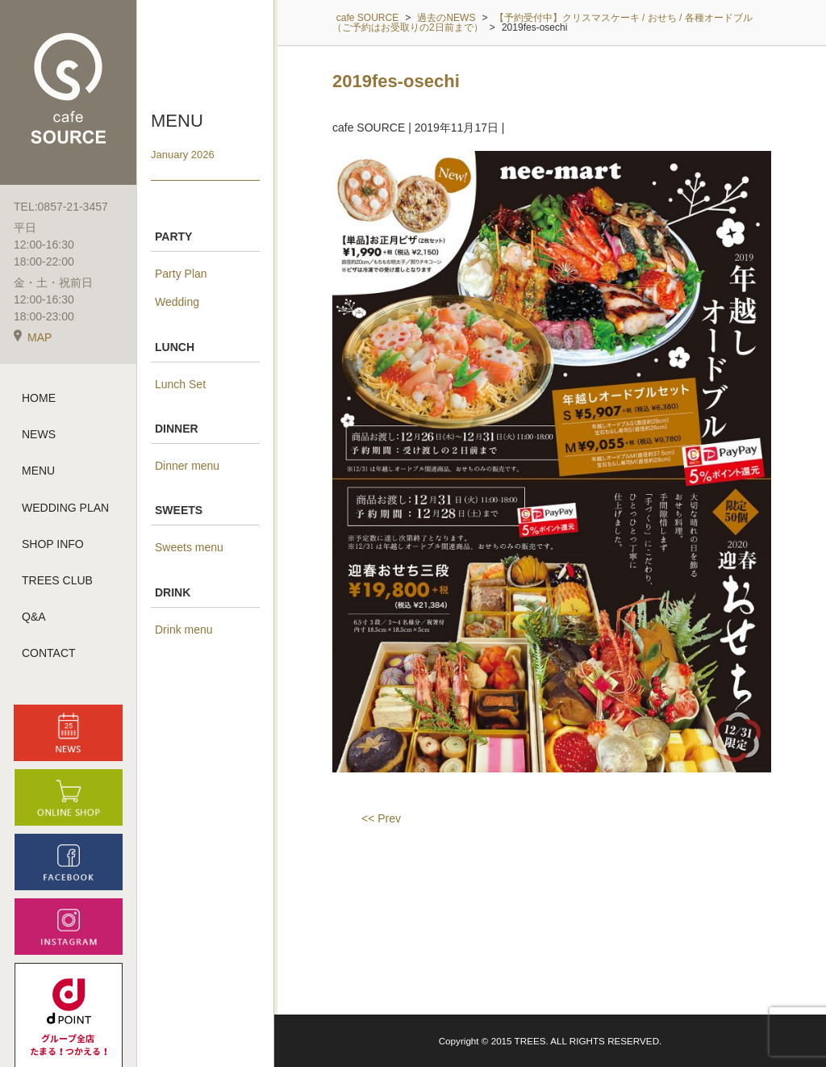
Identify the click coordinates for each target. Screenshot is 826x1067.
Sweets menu (189, 547)
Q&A (34, 616)
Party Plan (181, 273)
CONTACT (49, 652)
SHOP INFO (53, 544)
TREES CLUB (57, 580)
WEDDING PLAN (65, 507)
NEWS (39, 434)
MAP (33, 337)
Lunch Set (180, 384)
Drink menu (184, 629)
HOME (39, 397)
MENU (38, 470)
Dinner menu (187, 465)
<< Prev (381, 818)
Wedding (177, 301)
